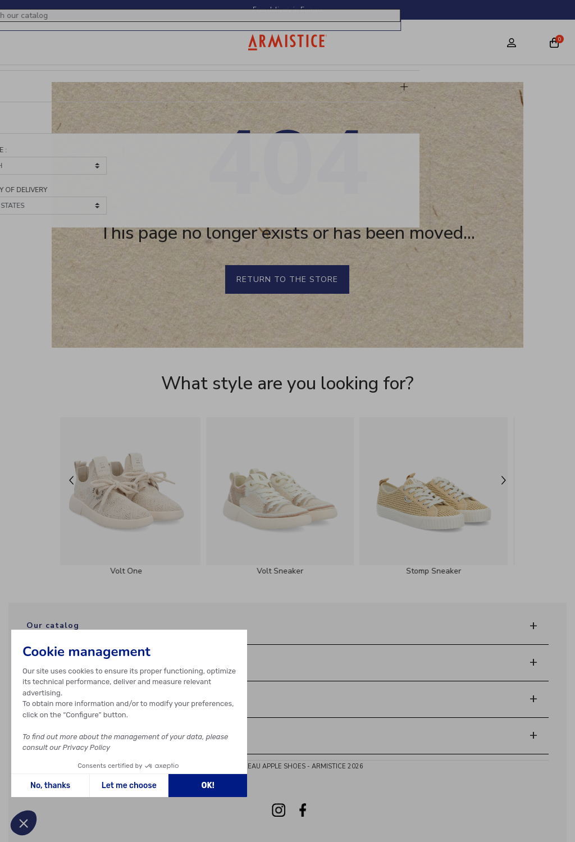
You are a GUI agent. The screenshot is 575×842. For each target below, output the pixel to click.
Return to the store (287, 279)
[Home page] (287, 42)
